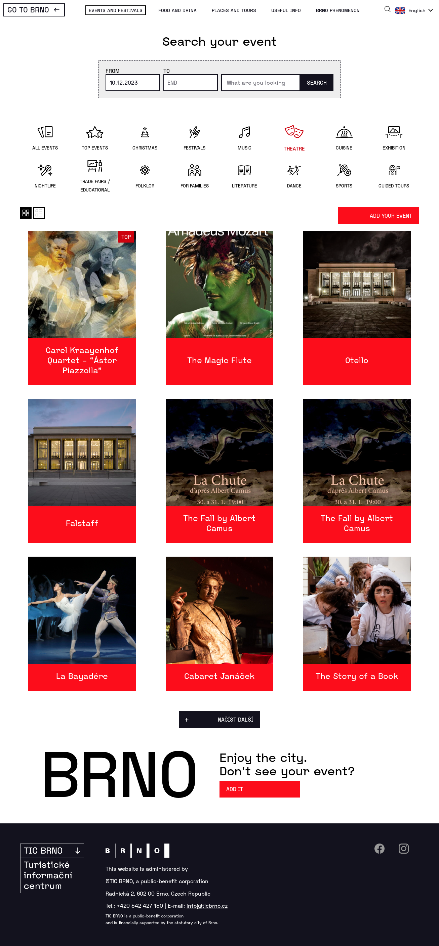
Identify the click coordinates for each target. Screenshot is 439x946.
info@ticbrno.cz (207, 905)
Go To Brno (28, 9)
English (417, 10)
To (166, 71)
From (112, 71)
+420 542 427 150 (140, 905)
